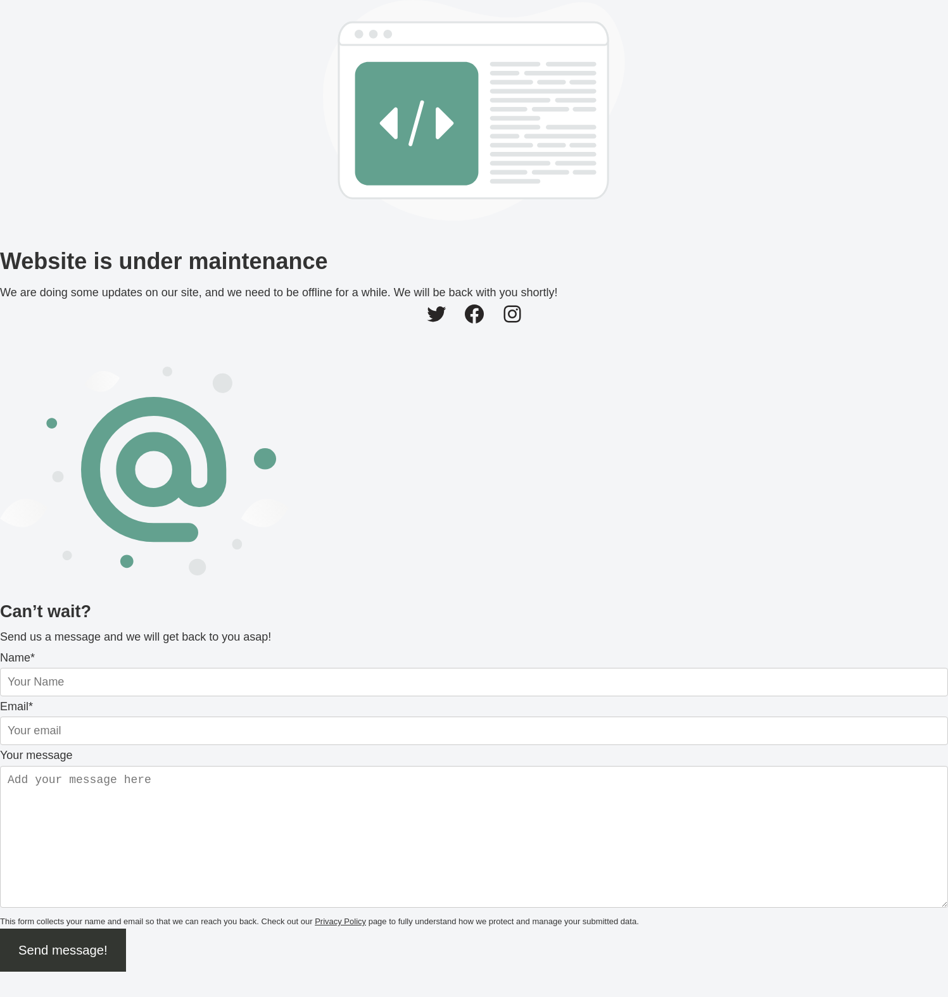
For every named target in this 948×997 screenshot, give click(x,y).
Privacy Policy (340, 946)
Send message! (63, 975)
